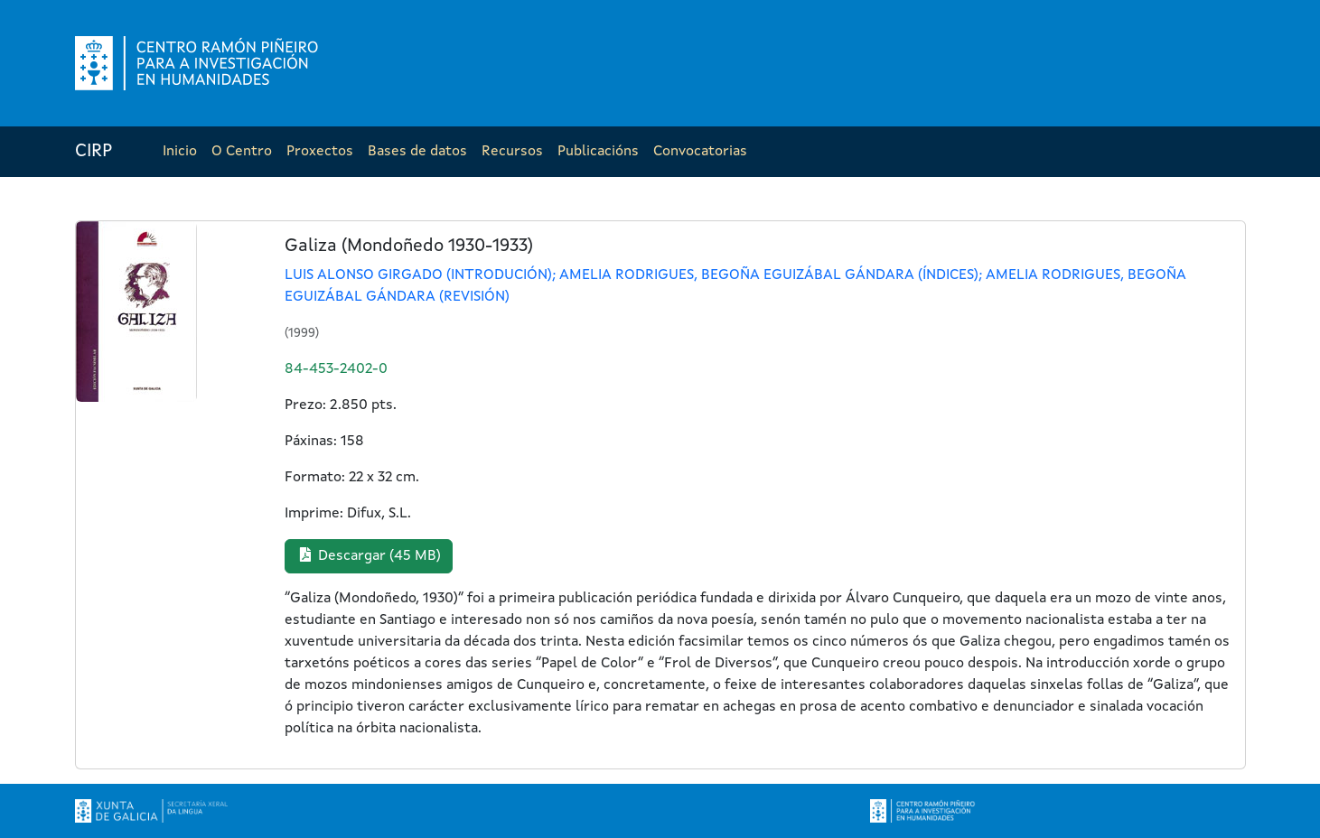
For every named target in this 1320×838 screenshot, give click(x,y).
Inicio (180, 151)
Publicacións (598, 151)
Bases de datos (417, 151)
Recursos (512, 151)
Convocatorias (700, 151)
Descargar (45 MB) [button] (368, 555)
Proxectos (319, 151)
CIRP (93, 152)
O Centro (241, 151)
